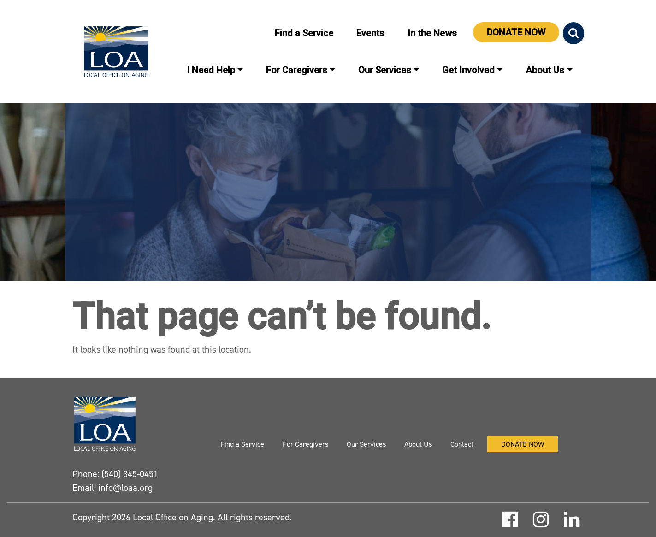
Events (370, 33)
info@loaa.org (125, 488)
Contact (461, 444)
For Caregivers (296, 70)
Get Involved (468, 70)
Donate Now (516, 32)
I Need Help (211, 70)
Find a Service (304, 33)
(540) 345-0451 (129, 474)
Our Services (384, 70)
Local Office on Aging (171, 517)
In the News (432, 33)
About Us (545, 70)
